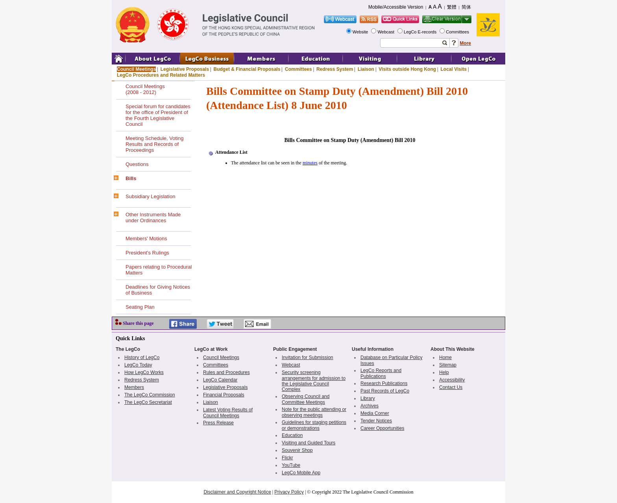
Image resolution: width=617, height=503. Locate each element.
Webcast (386, 31)
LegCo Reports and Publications (380, 373)
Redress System (334, 69)
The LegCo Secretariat (148, 402)
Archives (369, 406)
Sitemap (447, 365)
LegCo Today (138, 365)
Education (292, 435)
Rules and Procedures (226, 372)
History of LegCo (141, 357)
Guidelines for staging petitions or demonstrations (314, 425)
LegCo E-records (421, 31)
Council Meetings (136, 69)
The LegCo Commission (149, 395)
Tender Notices (376, 421)
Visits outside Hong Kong (407, 69)
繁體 (451, 7)
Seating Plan (140, 307)
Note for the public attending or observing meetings (314, 412)
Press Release (218, 423)
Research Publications (383, 383)
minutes (310, 163)
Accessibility (452, 380)
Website (361, 31)
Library (367, 398)
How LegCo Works (144, 372)
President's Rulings (147, 253)
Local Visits (453, 69)
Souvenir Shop (297, 450)
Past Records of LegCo (384, 391)
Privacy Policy (289, 492)
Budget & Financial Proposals (247, 69)
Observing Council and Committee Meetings (305, 399)
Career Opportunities (382, 428)
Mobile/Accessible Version (395, 7)
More (465, 43)
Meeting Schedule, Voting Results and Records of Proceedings (154, 144)
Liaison (366, 69)
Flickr (287, 458)
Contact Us (450, 387)
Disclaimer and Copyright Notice (237, 492)
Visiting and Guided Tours (308, 443)
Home (445, 357)
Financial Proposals (223, 395)
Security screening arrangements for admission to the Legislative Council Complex (313, 381)
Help (444, 372)
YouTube (291, 465)
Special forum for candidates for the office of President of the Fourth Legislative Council (158, 115)
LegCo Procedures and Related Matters (161, 75)
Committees (458, 31)
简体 (466, 7)
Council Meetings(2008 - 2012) (145, 89)
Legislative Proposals (185, 69)
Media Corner (374, 413)
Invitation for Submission (307, 357)
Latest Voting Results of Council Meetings (228, 412)
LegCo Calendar (220, 380)
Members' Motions (146, 238)
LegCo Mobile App (301, 472)
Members (134, 387)
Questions (137, 164)
